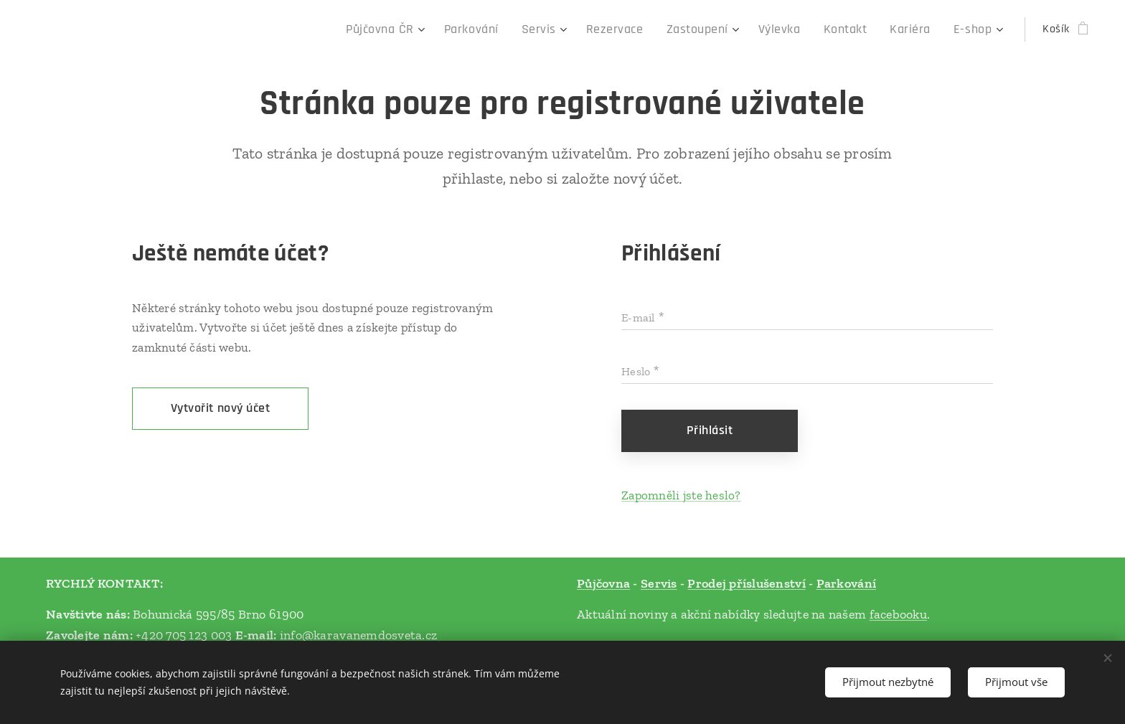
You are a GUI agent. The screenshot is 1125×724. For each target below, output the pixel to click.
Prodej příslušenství (746, 583)
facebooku (898, 613)
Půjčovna (603, 583)
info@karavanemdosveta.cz (358, 634)
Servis (659, 583)
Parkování (846, 583)
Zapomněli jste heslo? (681, 495)
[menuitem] (431, 29)
